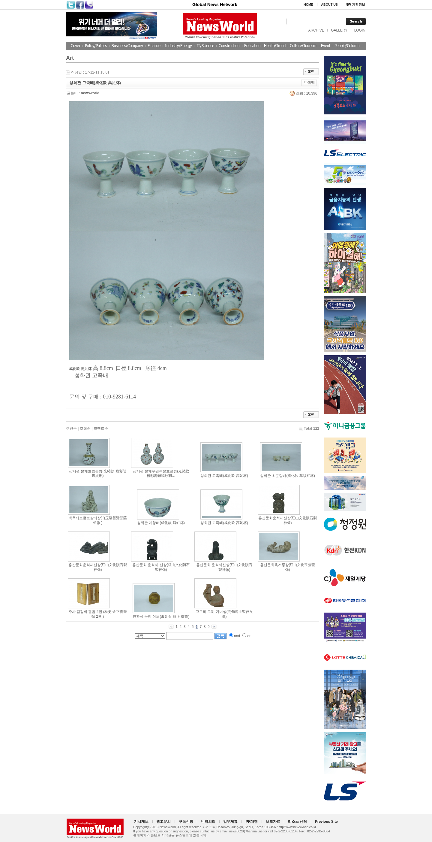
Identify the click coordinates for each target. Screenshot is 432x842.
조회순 (85, 428)
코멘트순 (101, 428)
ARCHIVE (316, 30)
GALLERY (339, 30)
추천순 (71, 428)
